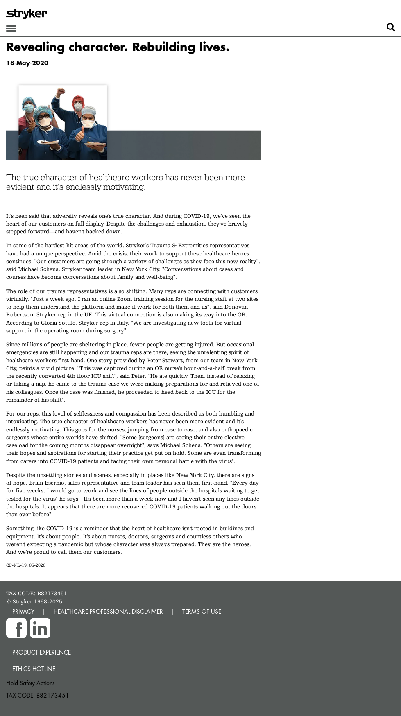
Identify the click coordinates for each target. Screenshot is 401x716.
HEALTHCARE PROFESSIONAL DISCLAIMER (108, 611)
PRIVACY (23, 611)
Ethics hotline (33, 669)
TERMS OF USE (201, 611)
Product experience (41, 652)
